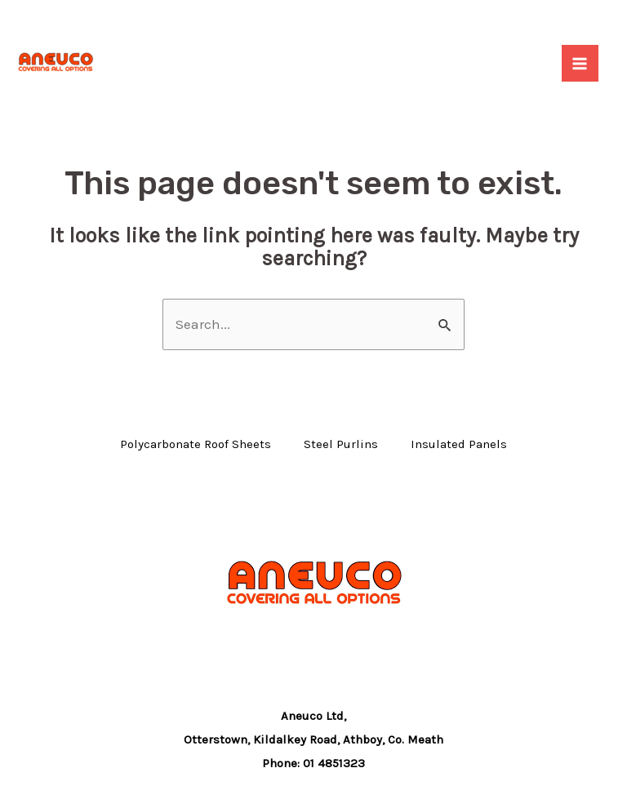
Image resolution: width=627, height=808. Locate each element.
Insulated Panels (459, 444)
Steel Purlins (341, 444)
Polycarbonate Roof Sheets (195, 444)
